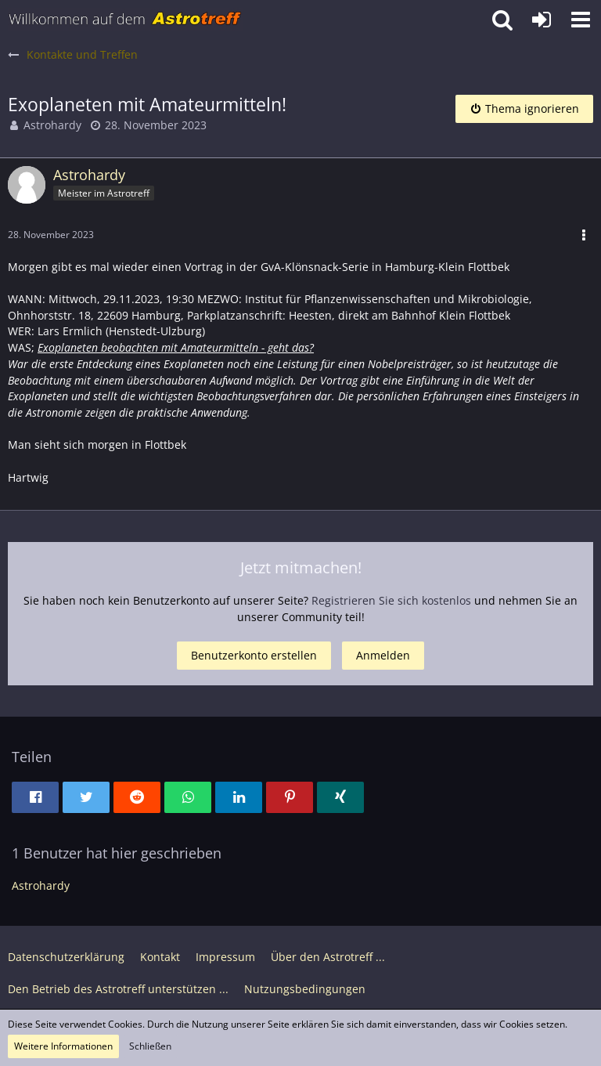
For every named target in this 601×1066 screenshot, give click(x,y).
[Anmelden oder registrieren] (541, 19)
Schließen (150, 1046)
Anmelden (383, 655)
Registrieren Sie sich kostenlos (391, 600)
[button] (580, 19)
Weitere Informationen (63, 1046)
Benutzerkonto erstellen (254, 655)
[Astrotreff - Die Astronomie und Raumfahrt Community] (125, 19)
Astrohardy (52, 124)
